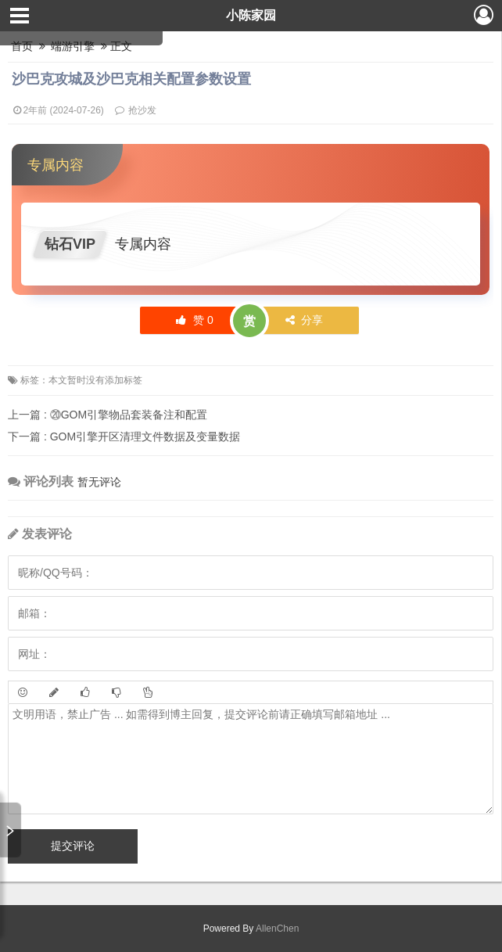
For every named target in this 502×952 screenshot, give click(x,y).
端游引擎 (73, 46)
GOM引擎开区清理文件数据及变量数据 (124, 436)
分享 (304, 320)
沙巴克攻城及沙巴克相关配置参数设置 (131, 79)
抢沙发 (142, 110)
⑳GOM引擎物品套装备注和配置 (107, 414)
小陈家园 (251, 15)
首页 (22, 46)
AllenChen (276, 928)
